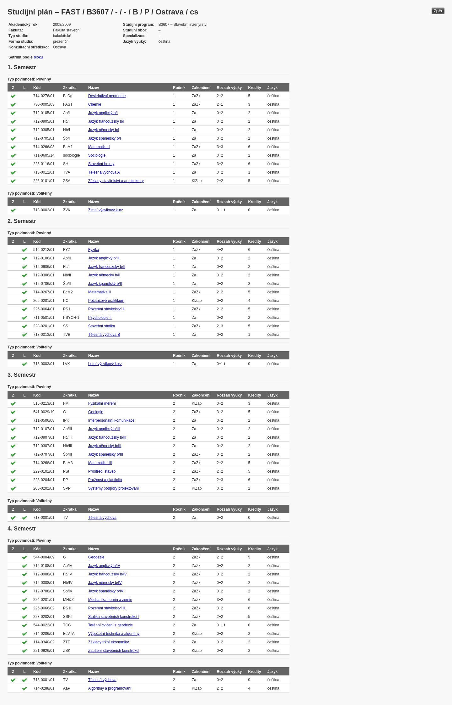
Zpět (438, 10)
